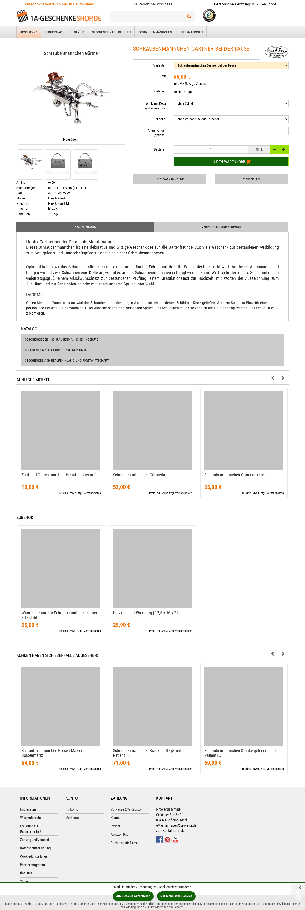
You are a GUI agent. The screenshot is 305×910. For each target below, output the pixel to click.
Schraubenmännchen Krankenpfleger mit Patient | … (147, 753)
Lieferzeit (160, 91)
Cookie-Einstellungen (34, 856)
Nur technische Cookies (176, 896)
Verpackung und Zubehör (221, 227)
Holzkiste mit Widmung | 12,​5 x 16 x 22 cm (149, 612)
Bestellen (160, 149)
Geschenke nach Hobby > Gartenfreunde (56, 350)
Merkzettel (252, 179)
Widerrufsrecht (30, 818)
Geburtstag (53, 32)
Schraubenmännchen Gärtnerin (139, 474)
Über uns (26, 873)
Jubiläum (77, 32)
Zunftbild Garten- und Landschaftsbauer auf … (60, 474)
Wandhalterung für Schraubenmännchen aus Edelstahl (59, 615)
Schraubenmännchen (155, 32)
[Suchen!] (189, 16)
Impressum (28, 809)
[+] (284, 149)
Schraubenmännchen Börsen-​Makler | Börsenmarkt (52, 753)
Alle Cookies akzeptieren (133, 896)
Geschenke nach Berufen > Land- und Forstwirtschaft (67, 360)
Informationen (191, 32)
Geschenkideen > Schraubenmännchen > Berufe (61, 339)
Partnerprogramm (32, 865)
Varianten (159, 65)
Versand (201, 84)
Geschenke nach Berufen (111, 32)
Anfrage (170, 179)
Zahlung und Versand (34, 840)
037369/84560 (264, 4)
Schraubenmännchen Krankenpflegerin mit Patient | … (240, 753)
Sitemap (25, 881)
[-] (274, 149)
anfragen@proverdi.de (180, 825)
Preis (163, 76)
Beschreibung (85, 227)
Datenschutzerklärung (35, 848)
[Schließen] (299, 887)
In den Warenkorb (231, 161)
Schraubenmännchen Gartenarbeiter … (236, 474)
